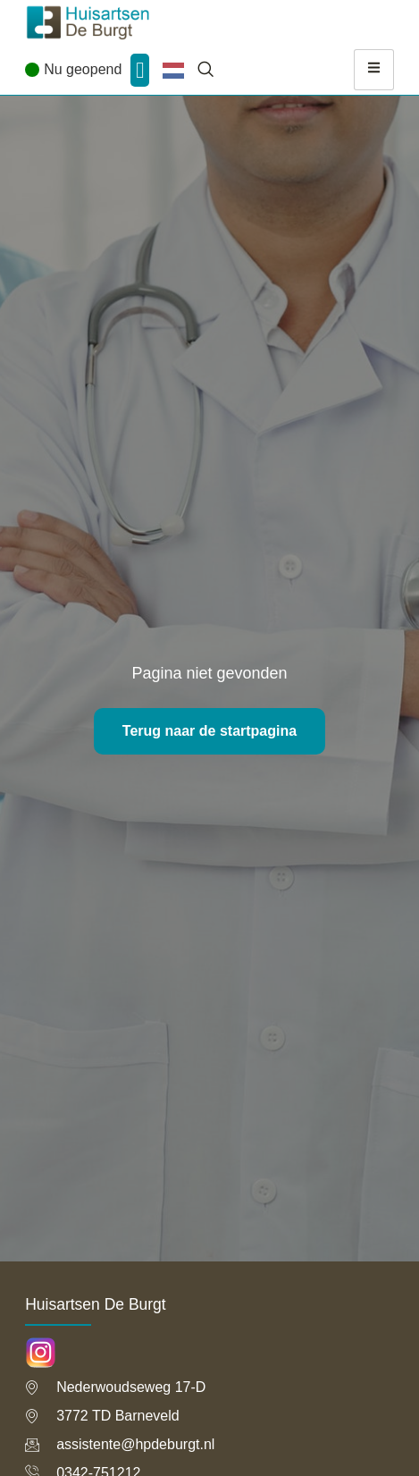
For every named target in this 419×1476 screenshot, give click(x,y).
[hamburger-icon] (374, 69)
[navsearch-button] (205, 70)
